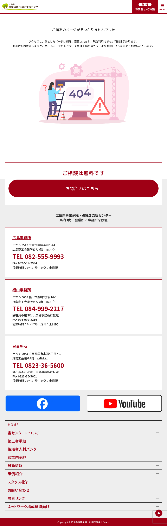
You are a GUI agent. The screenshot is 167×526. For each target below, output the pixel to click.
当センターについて (23, 432)
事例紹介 (15, 473)
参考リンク (16, 498)
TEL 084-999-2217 (38, 308)
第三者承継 (17, 441)
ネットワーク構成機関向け (29, 506)
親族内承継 (17, 457)
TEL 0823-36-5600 (38, 365)
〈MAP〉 (51, 249)
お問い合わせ (18, 490)
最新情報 (15, 465)
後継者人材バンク (22, 449)
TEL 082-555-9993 (38, 256)
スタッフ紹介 (18, 481)
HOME (13, 424)
